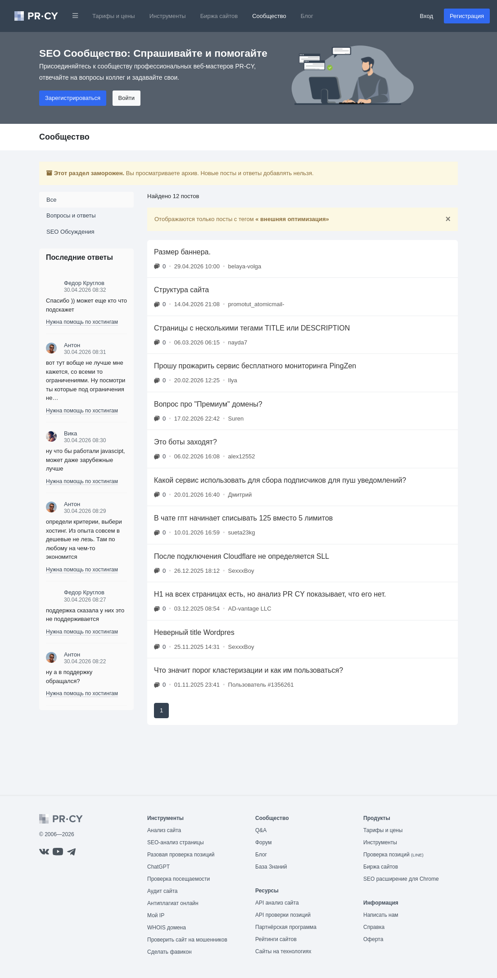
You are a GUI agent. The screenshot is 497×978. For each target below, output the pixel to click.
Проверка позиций (393, 854)
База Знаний (271, 867)
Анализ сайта (164, 830)
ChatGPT (158, 867)
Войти (126, 98)
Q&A (261, 830)
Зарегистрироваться (72, 98)
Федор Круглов (84, 283)
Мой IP (155, 915)
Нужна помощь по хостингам (82, 322)
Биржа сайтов (219, 16)
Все (51, 199)
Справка (373, 927)
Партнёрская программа (285, 927)
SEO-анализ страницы (175, 842)
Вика (70, 433)
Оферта (373, 939)
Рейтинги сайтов (276, 939)
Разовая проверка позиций (180, 854)
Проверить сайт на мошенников (187, 940)
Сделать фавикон (169, 952)
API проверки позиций (283, 915)
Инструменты (167, 16)
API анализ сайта (277, 903)
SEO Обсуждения (70, 231)
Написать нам (380, 915)
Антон (72, 345)
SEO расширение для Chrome (401, 879)
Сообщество (269, 16)
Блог (307, 16)
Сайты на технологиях (283, 951)
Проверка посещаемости (178, 879)
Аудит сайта (162, 891)
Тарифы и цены (113, 16)
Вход (426, 16)
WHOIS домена (166, 927)
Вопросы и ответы (70, 215)
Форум (263, 842)
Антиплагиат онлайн (173, 903)
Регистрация (467, 16)
